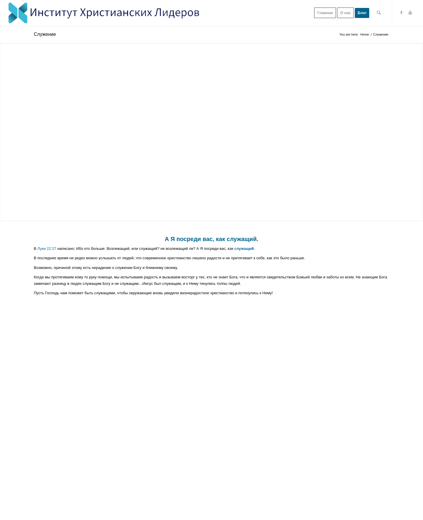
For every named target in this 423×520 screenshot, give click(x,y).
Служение (45, 34)
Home (364, 34)
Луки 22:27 (46, 248)
